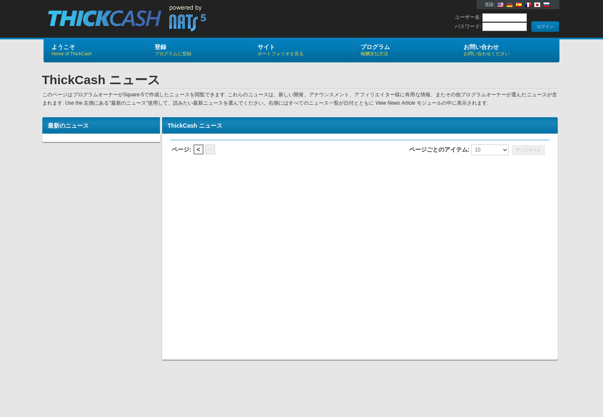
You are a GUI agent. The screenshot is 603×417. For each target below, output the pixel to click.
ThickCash (143, 19)
